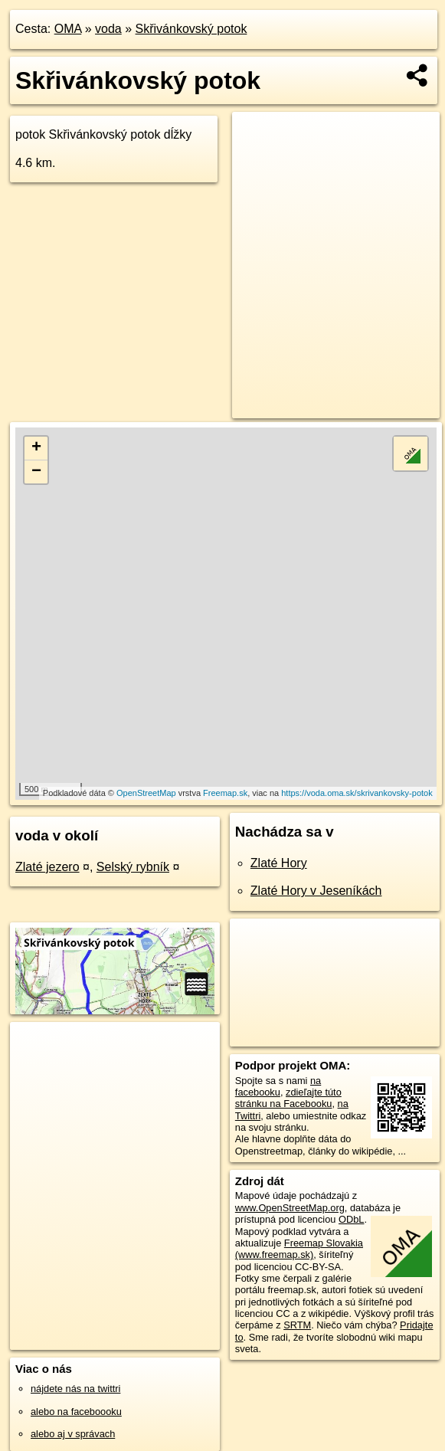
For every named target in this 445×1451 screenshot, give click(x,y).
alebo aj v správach (73, 1434)
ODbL (351, 1219)
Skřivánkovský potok (191, 28)
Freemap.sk (225, 793)
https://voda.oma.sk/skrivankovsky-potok (356, 793)
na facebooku (278, 1086)
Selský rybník (133, 866)
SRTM (297, 1325)
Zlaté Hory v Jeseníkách (316, 890)
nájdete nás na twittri (75, 1388)
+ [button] (36, 448)
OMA (68, 28)
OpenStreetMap (146, 793)
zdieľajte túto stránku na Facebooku (288, 1097)
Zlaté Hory (278, 863)
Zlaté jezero (47, 866)
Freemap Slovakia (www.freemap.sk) (299, 1248)
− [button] (36, 471)
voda (108, 28)
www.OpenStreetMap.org (290, 1208)
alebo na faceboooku (76, 1411)
